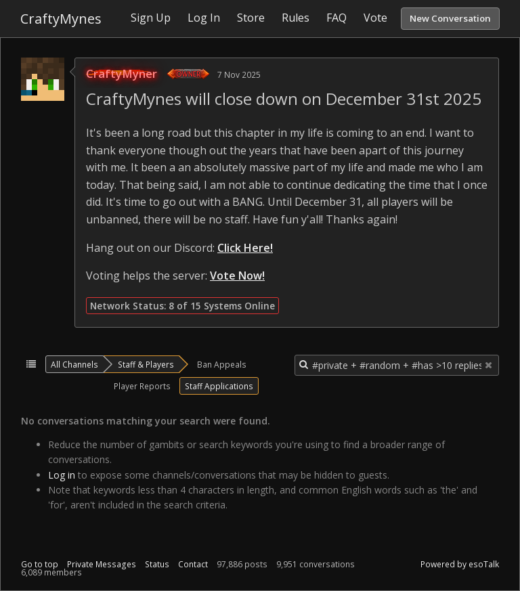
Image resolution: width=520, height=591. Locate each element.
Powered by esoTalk (459, 564)
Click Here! (245, 247)
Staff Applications (219, 385)
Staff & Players (146, 364)
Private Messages (101, 564)
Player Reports (142, 385)
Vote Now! (237, 275)
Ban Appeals (221, 364)
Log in (61, 474)
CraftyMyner (121, 73)
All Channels (74, 364)
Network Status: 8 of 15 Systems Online (182, 305)
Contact (193, 564)
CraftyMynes (61, 18)
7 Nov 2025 (239, 74)
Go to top (39, 564)
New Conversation (450, 18)
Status (157, 564)
